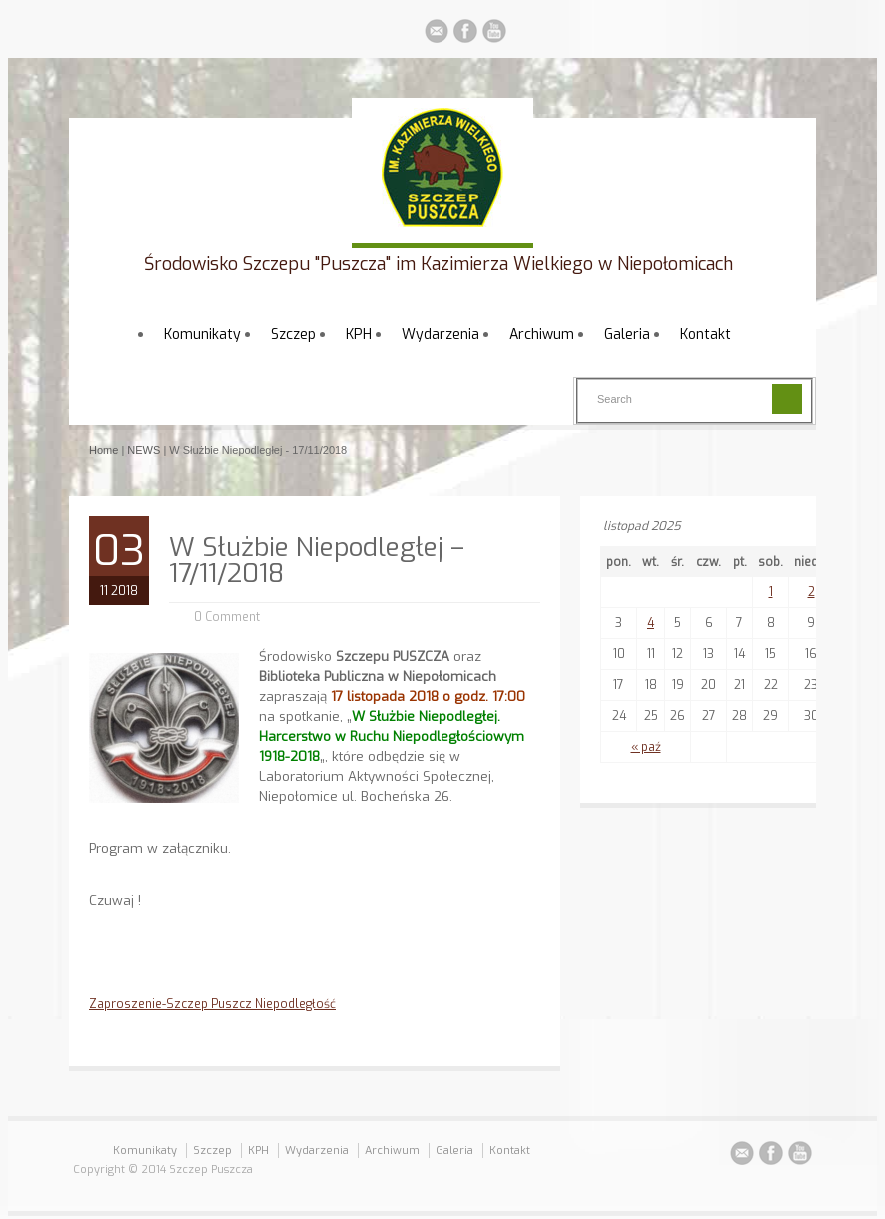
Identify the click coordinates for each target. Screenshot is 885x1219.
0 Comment (227, 617)
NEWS (143, 450)
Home (103, 450)
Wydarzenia (440, 334)
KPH (359, 334)
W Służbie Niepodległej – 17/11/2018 (316, 560)
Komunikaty (202, 334)
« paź (646, 747)
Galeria (627, 334)
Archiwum (541, 334)
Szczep (293, 334)
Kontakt (705, 334)
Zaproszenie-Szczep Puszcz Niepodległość (212, 1004)
